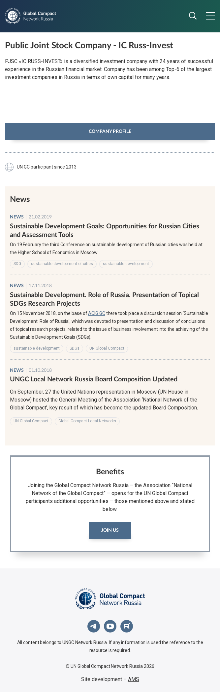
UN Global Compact (106, 348)
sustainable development (126, 263)
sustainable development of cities (62, 263)
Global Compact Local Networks (87, 421)
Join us (110, 530)
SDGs (74, 348)
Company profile (110, 131)
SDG (17, 263)
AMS (133, 679)
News (17, 217)
